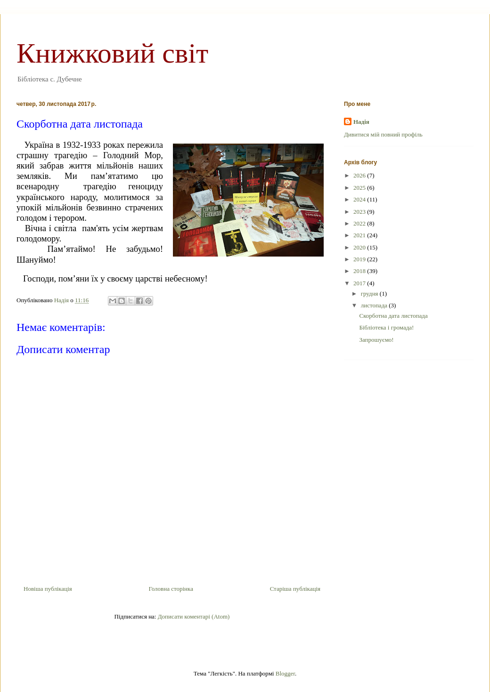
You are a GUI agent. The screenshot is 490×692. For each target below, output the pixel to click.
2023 (360, 211)
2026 (360, 175)
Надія (361, 121)
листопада (375, 305)
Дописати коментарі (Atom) (194, 616)
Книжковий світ (112, 53)
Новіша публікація (48, 588)
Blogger (285, 673)
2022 (360, 223)
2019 (360, 259)
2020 (360, 247)
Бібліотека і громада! (386, 327)
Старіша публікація (295, 588)
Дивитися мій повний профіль (383, 134)
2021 (360, 235)
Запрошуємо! (376, 339)
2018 (360, 270)
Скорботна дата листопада (393, 315)
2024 (360, 199)
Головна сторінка (170, 588)
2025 (360, 187)
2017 (360, 283)
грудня (370, 293)
